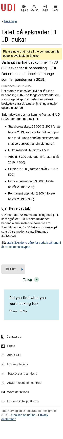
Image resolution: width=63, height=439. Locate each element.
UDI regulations (17, 364)
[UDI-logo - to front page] (8, 9)
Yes (14, 311)
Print (11, 269)
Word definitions (18, 392)
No (25, 311)
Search (34, 8)
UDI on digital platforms (23, 401)
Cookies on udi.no (23, 415)
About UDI (14, 355)
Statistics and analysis (22, 373)
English (23, 8)
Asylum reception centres (24, 382)
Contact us (14, 336)
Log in (45, 8)
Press (11, 346)
